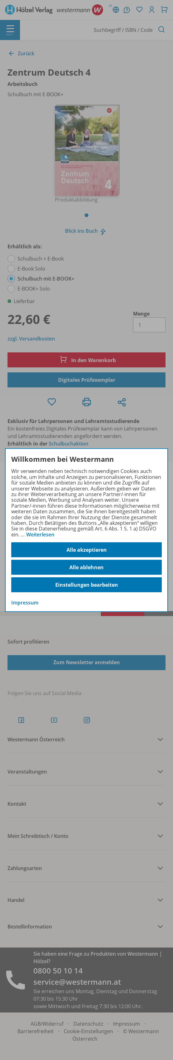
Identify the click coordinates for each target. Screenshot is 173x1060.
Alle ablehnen (86, 567)
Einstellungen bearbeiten (86, 584)
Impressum (24, 602)
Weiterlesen (40, 534)
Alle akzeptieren (87, 549)
